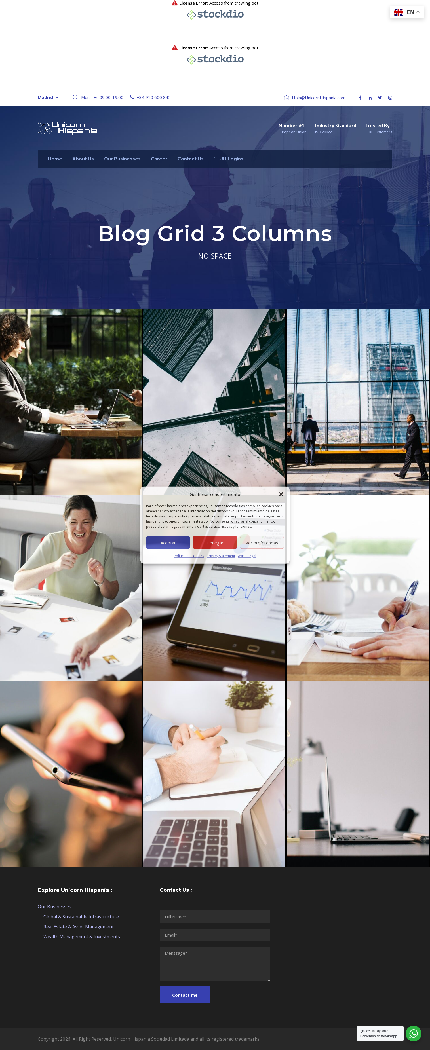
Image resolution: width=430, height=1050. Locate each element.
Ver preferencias (262, 542)
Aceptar (168, 542)
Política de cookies (189, 555)
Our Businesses (122, 159)
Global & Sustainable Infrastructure (81, 917)
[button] (281, 494)
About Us (83, 159)
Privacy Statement (221, 555)
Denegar (215, 542)
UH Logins (228, 159)
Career (159, 159)
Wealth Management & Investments (81, 936)
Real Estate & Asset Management (78, 927)
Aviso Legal (247, 555)
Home (55, 159)
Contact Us (191, 159)
